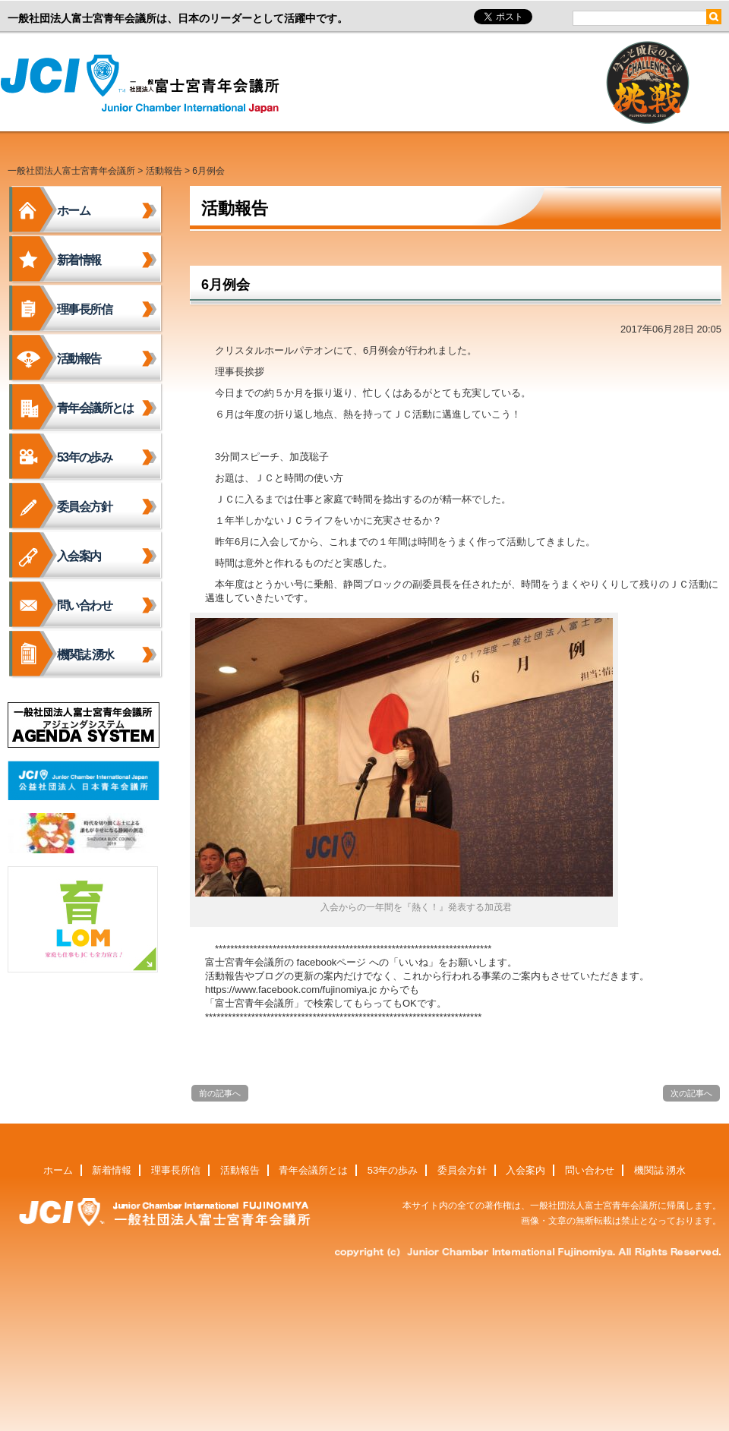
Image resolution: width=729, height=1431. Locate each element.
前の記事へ (220, 1093)
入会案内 (79, 556)
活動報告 (164, 170)
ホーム (73, 210)
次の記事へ (691, 1093)
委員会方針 (84, 506)
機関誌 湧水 (85, 654)
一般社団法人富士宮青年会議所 (144, 84)
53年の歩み (84, 457)
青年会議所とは (95, 408)
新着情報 (79, 260)
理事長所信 (84, 309)
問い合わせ (84, 605)
